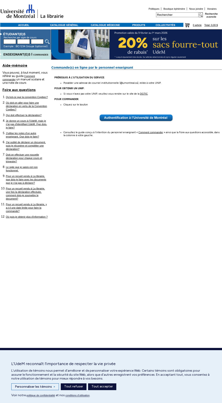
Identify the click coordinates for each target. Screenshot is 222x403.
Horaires (212, 8)
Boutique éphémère (174, 8)
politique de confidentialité (40, 395)
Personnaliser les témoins (35, 387)
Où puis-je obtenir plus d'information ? (27, 216)
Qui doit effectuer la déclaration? (24, 115)
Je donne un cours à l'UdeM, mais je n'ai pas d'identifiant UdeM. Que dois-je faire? (26, 124)
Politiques (154, 8)
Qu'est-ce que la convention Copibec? (27, 97)
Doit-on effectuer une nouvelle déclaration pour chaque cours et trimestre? (24, 158)
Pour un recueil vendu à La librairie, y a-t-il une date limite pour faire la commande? (26, 207)
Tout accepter (102, 386)
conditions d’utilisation (77, 395)
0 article (197, 25)
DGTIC (144, 93)
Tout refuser (73, 386)
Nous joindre (196, 8)
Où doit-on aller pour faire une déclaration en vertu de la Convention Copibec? (26, 106)
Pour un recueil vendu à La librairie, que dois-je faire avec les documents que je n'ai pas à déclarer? (26, 179)
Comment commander (150, 132)
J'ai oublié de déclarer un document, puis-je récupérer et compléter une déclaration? (26, 145)
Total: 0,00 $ (211, 25)
